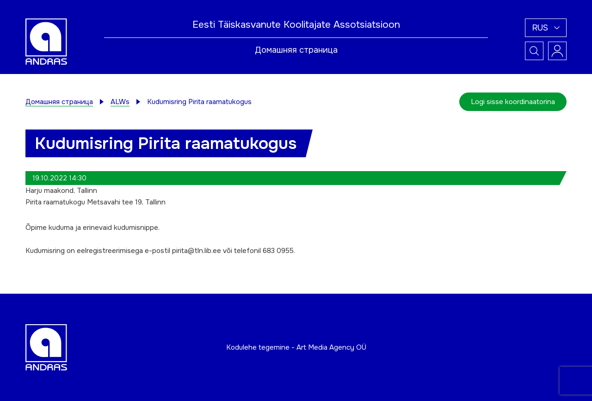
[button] (546, 28)
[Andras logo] (46, 41)
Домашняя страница (296, 50)
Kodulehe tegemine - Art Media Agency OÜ (296, 347)
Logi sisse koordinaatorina (513, 101)
